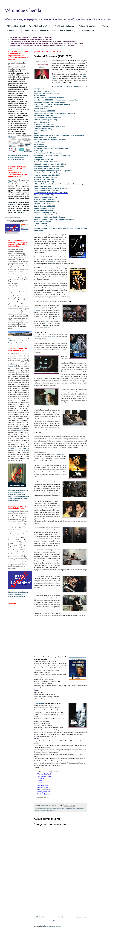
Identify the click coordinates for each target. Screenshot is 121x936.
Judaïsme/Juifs (30, 31)
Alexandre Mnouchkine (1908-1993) (47, 175)
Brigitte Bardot (39, 95)
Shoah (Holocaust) (67, 31)
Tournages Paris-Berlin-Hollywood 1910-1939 (51, 193)
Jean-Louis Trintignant (42, 221)
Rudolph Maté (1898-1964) (43, 160)
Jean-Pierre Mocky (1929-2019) (45, 177)
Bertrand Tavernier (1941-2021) (45, 213)
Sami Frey (37, 133)
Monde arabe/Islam (48, 31)
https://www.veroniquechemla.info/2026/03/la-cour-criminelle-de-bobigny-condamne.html (18, 341)
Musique (43, 810)
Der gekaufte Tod (48, 336)
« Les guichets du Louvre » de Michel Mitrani (50, 164)
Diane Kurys (38, 151)
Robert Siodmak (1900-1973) (44, 210)
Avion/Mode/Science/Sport (39, 26)
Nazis (47, 810)
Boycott (50, 808)
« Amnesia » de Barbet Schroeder (46, 202)
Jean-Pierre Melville (54, 261)
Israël (81, 808)
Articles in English (86, 31)
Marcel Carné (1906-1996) (43, 115)
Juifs (36, 810)
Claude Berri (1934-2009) (43, 106)
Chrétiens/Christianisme (65, 26)
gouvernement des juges (17, 448)
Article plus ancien (81, 917)
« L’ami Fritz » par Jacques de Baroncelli (49, 98)
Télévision (53, 810)
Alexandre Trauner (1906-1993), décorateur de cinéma (54, 219)
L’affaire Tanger (19, 546)
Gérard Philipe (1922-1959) (44, 195)
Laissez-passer (60, 454)
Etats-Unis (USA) (63, 808)
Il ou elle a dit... (13, 31)
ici (20, 198)
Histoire (77, 808)
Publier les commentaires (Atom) (51, 926)
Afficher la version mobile (60, 921)
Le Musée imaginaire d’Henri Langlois (48, 153)
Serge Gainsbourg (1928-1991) (45, 137)
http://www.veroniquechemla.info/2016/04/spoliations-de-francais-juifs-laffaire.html (18, 492)
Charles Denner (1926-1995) (44, 124)
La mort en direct (40, 657)
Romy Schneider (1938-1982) (44, 199)
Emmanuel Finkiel (40, 131)
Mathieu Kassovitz (41, 146)
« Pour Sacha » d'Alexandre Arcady (47, 93)
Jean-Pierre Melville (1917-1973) (46, 162)
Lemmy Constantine (41, 122)
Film (69, 808)
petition (10, 204)
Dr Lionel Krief (21, 354)
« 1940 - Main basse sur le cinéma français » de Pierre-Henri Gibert (59, 135)
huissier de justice (21, 430)
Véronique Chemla (23, 10)
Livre (39, 810)
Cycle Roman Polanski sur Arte (45, 197)
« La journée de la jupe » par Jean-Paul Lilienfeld (52, 155)
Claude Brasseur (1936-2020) (44, 111)
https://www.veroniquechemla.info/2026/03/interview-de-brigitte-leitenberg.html (18, 499)
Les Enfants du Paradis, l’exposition (47, 118)
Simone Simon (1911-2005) (44, 208)
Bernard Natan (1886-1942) (44, 182)
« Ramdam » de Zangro (42, 226)
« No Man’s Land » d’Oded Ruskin (46, 168)
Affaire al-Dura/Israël (16, 26)
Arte (46, 325)
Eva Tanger (11, 512)
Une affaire (18, 450)
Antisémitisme (43, 808)
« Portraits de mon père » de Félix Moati (49, 166)
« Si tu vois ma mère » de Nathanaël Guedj (50, 140)
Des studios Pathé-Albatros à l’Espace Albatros (51, 188)
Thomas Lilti (38, 157)
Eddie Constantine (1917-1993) (45, 120)
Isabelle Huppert (40, 142)
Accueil (60, 917)
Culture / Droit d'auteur (88, 26)
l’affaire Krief (18, 442)
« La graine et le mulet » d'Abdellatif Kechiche (51, 148)
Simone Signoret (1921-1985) (44, 206)
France (105, 26)
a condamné (15, 65)
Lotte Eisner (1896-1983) (43, 129)
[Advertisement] (60, 896)
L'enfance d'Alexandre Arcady (45, 91)
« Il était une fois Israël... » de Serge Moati (49, 173)
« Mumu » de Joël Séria (42, 204)
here (19, 212)
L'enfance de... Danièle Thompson (46, 215)
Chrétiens (55, 808)
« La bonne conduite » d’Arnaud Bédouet (49, 102)
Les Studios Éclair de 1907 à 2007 (46, 191)
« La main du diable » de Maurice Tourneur (50, 217)
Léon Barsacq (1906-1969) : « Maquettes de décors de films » (56, 100)
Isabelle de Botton (40, 109)
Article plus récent (39, 917)
